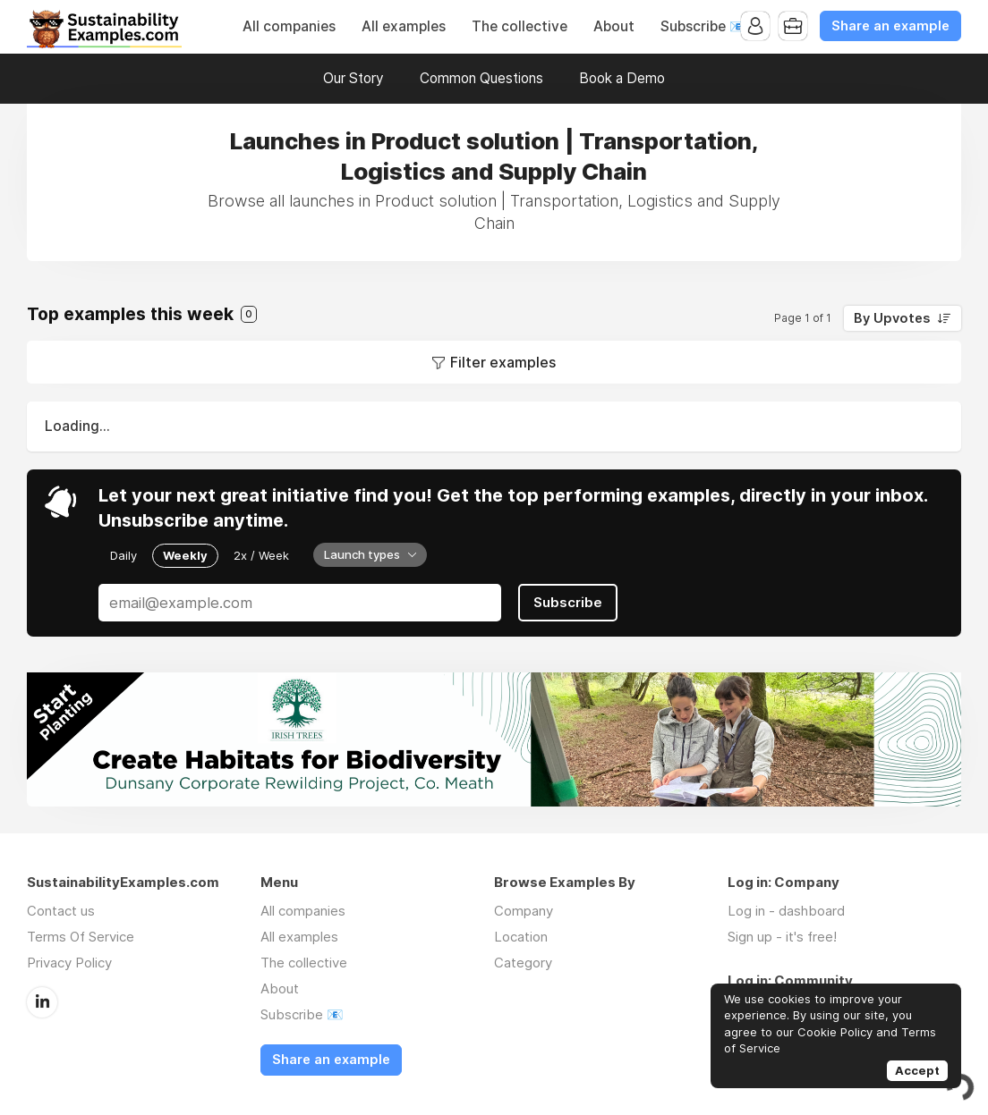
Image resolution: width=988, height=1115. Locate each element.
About (614, 26)
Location (521, 936)
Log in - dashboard (786, 910)
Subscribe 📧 (703, 26)
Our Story (353, 78)
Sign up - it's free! (782, 936)
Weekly (185, 555)
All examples (404, 26)
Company (523, 910)
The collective (519, 26)
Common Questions (481, 78)
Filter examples (503, 362)
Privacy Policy (69, 962)
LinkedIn (42, 1002)
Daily (123, 555)
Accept (917, 1070)
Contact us (61, 910)
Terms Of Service (80, 936)
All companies (289, 26)
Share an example (890, 26)
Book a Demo (622, 78)
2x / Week (261, 555)
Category (523, 962)
